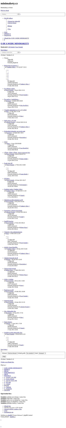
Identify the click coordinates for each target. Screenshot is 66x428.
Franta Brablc (24, 174)
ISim (7, 111)
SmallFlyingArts (8, 221)
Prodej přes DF (8, 163)
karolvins (9, 133)
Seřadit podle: (26, 353)
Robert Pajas (23, 227)
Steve (21, 285)
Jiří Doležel (11, 47)
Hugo (8, 143)
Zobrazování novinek (10, 268)
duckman (8, 101)
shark (21, 345)
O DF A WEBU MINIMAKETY (15, 43)
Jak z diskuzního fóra (10, 311)
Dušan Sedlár (23, 159)
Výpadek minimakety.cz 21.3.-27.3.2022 (15, 110)
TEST (5, 142)
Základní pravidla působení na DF (13, 200)
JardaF (22, 217)
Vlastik (22, 195)
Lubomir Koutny (10, 122)
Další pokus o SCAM (10, 120)
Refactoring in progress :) (11, 65)
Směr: (40, 353)
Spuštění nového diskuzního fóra (13, 332)
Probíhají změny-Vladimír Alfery (13, 189)
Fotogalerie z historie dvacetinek (13, 210)
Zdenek (8, 323)
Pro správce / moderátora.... (11, 99)
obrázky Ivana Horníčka (10, 247)
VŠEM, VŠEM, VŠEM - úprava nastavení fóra (17, 152)
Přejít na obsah (5, 10)
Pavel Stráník (19, 47)
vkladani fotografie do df (11, 258)
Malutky (8, 259)
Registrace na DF (9, 290)
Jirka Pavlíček (24, 105)
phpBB (10, 415)
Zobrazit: (10, 353)
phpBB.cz (12, 417)
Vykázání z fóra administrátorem (13, 232)
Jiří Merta (7, 178)
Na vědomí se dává (9, 88)
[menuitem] (14, 21)
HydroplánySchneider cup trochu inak (14, 131)
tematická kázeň (8, 300)
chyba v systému (8, 279)
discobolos (23, 137)
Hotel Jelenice (8, 322)
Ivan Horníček (24, 148)
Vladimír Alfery (11, 67)
